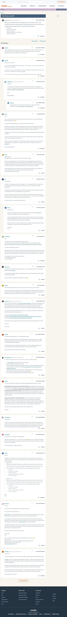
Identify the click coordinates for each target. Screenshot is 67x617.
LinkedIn (6, 144)
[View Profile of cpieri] (6, 20)
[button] (43, 20)
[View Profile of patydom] (6, 48)
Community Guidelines (32, 614)
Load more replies (23, 580)
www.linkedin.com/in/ (9, 543)
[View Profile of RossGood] (7, 503)
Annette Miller (11, 362)
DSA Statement (47, 614)
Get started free (61, 1)
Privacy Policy (11, 614)
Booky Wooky (7, 514)
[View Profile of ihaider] (8, 207)
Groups (54, 596)
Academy (3, 597)
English (3, 1)
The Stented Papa (22, 521)
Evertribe (6, 559)
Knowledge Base (4, 599)
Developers (38, 601)
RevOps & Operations (39, 599)
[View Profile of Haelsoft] (6, 334)
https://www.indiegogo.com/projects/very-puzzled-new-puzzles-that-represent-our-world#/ (23, 244)
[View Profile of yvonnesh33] (7, 434)
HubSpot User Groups (22, 595)
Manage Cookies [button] (55, 614)
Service (37, 597)
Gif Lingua (23, 71)
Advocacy (54, 598)
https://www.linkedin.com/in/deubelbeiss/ (24, 106)
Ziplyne (12, 126)
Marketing (37, 595)
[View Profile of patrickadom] (7, 236)
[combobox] (31, 2)
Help (2, 595)
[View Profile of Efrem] (6, 114)
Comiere (39, 212)
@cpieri (7, 462)
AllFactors (13, 270)
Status (40, 614)
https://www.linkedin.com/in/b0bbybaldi (15, 89)
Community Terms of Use (21, 614)
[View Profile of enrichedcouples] (8, 357)
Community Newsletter (23, 599)
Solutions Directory (5, 601)
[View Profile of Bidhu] (6, 154)
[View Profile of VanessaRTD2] (7, 417)
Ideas (54, 600)
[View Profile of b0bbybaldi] (9, 81)
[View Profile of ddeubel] (6, 60)
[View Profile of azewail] (6, 285)
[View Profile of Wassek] (6, 381)
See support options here (61, 9)
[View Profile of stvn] (5, 179)
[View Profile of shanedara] (7, 551)
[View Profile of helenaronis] (7, 267)
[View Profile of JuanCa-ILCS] (7, 301)
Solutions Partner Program (23, 597)
